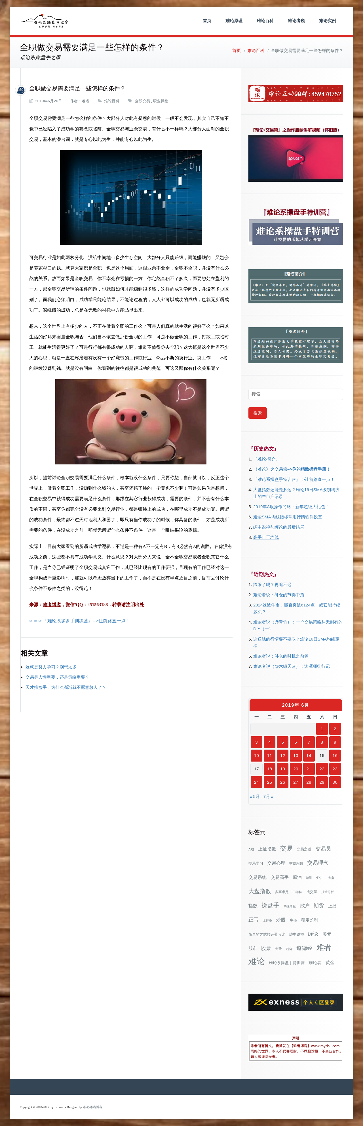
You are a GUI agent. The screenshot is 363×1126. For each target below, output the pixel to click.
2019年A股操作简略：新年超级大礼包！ (291, 506)
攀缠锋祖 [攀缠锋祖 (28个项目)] (289, 906)
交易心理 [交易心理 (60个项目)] (276, 863)
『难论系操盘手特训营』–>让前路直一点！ (294, 479)
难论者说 (296, 20)
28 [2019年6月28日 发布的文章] (308, 782)
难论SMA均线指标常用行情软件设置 (287, 516)
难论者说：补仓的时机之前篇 (281, 656)
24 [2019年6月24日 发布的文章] (256, 782)
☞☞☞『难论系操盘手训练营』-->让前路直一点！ (79, 620)
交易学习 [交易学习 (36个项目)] (255, 863)
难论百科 (265, 20)
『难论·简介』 (266, 458)
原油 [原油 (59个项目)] (297, 877)
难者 (85, 101)
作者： (76, 101)
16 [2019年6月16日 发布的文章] (335, 755)
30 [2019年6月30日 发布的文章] (335, 782)
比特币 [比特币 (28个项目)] (267, 920)
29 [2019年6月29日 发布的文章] (321, 782)
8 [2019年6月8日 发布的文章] (322, 742)
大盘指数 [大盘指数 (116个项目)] (259, 891)
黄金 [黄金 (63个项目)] (330, 962)
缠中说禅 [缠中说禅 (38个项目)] (296, 934)
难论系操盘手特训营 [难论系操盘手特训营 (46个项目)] (287, 962)
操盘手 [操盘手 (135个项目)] (270, 905)
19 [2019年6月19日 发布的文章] (282, 768)
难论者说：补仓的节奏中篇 (278, 594)
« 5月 (255, 796)
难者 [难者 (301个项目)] (323, 947)
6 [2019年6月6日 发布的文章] (296, 742)
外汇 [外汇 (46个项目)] (320, 877)
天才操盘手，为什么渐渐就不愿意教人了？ (66, 687)
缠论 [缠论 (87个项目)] (313, 934)
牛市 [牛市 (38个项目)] (293, 920)
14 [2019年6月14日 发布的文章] (308, 755)
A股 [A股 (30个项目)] (251, 849)
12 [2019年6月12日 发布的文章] (282, 755)
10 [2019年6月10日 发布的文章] (256, 755)
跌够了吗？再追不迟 (272, 584)
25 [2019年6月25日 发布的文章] (269, 782)
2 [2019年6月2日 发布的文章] (335, 728)
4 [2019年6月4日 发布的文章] (269, 742)
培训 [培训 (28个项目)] (309, 877)
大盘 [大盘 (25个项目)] (331, 877)
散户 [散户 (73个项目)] (305, 905)
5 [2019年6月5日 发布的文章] (282, 742)
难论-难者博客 (93, 1107)
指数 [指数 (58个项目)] (253, 905)
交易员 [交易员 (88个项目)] (323, 849)
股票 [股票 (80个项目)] (266, 948)
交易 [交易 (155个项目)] (286, 848)
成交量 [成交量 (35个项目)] (311, 892)
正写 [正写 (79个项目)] (253, 920)
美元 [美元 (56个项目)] (327, 934)
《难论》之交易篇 (270, 469)
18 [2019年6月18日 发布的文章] (269, 768)
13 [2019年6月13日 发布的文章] (295, 755)
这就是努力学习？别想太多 (51, 666)
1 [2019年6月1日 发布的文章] (322, 728)
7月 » (268, 796)
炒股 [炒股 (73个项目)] (281, 920)
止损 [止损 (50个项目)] (332, 905)
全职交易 (142, 101)
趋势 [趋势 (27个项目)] (289, 948)
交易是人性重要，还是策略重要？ (57, 677)
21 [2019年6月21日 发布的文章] (308, 768)
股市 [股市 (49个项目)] (252, 948)
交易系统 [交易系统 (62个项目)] (257, 877)
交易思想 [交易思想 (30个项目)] (296, 864)
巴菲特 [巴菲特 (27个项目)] (297, 892)
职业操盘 (160, 101)
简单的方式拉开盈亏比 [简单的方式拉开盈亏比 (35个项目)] (266, 934)
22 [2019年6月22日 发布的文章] (321, 768)
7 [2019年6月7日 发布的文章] (309, 742)
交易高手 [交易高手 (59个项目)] (280, 877)
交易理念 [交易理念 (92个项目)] (318, 863)
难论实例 (327, 20)
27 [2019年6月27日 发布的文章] (295, 782)
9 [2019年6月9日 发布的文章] (335, 742)
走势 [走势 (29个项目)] (278, 948)
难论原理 (233, 20)
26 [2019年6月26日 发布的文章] (282, 782)
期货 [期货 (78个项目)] (319, 905)
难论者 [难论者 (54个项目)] (315, 962)
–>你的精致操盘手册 (306, 469)
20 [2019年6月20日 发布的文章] (295, 768)
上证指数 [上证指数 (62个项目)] (267, 848)
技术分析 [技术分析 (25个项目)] (327, 892)
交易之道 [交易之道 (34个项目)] (304, 849)
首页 (207, 20)
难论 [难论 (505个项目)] (256, 961)
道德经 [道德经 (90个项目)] (304, 948)
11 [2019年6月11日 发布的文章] (269, 755)
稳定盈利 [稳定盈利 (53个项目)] (309, 920)
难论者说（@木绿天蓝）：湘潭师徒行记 (291, 666)
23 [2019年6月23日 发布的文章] (335, 768)
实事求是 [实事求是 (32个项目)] (282, 892)
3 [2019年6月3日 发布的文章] (256, 742)
